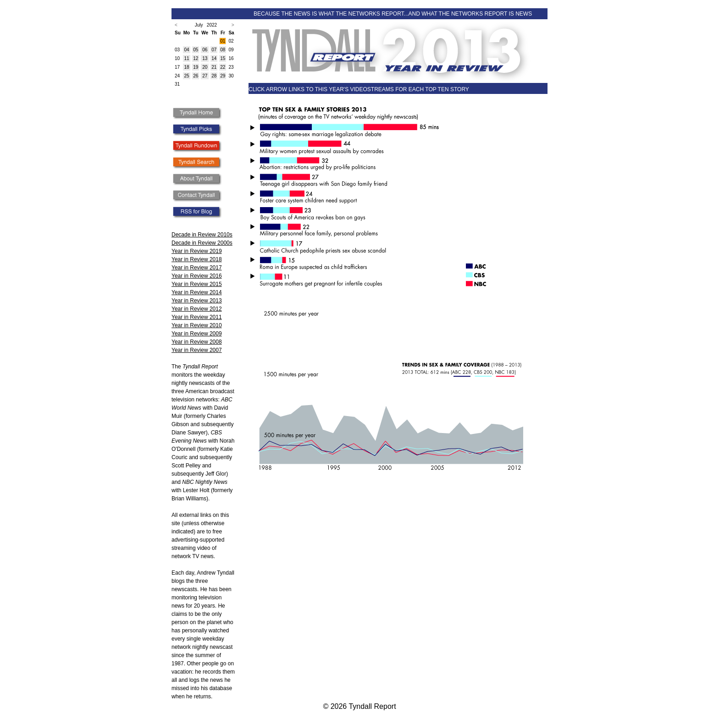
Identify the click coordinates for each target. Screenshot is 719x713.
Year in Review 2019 (196, 251)
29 (222, 75)
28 (213, 75)
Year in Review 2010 (196, 325)
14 (213, 58)
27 (204, 75)
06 (204, 49)
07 (213, 49)
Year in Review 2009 (196, 333)
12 (195, 58)
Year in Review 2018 (196, 259)
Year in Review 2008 (196, 342)
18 (186, 67)
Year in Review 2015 (196, 284)
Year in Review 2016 (196, 276)
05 (195, 49)
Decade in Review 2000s (201, 243)
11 (186, 58)
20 (204, 67)
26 (195, 75)
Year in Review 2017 (196, 267)
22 (222, 67)
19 (195, 67)
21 (213, 67)
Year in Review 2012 (196, 309)
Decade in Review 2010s (201, 234)
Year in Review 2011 (196, 317)
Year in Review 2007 (196, 350)
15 (222, 58)
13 (204, 58)
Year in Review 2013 (196, 300)
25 (186, 75)
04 (186, 49)
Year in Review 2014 (196, 292)
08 (222, 49)
